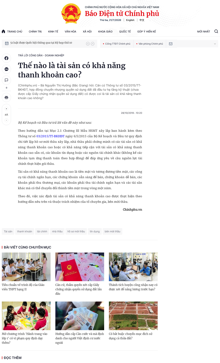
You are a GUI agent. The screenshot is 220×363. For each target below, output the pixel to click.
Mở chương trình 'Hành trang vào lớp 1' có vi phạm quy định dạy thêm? (24, 338)
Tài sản (8, 231)
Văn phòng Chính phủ (149, 43)
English (130, 20)
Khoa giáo (105, 31)
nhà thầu (57, 231)
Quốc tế (125, 31)
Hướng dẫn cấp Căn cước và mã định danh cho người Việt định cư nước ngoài (79, 338)
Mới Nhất (203, 31)
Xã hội (87, 31)
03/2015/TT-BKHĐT (50, 136)
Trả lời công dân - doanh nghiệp (41, 55)
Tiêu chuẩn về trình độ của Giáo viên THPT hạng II (23, 287)
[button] (88, 44)
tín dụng (95, 231)
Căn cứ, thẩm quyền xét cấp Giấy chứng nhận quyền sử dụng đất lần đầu (78, 289)
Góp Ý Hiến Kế (146, 31)
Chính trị (35, 31)
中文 (142, 20)
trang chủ (12, 31)
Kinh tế (53, 31)
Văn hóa (70, 31)
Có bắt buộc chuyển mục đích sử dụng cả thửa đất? (130, 336)
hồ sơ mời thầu (76, 231)
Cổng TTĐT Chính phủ (116, 43)
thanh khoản (24, 231)
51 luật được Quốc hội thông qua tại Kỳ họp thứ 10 (41, 43)
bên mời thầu (112, 231)
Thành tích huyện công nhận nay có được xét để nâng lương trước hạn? (133, 287)
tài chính (42, 231)
